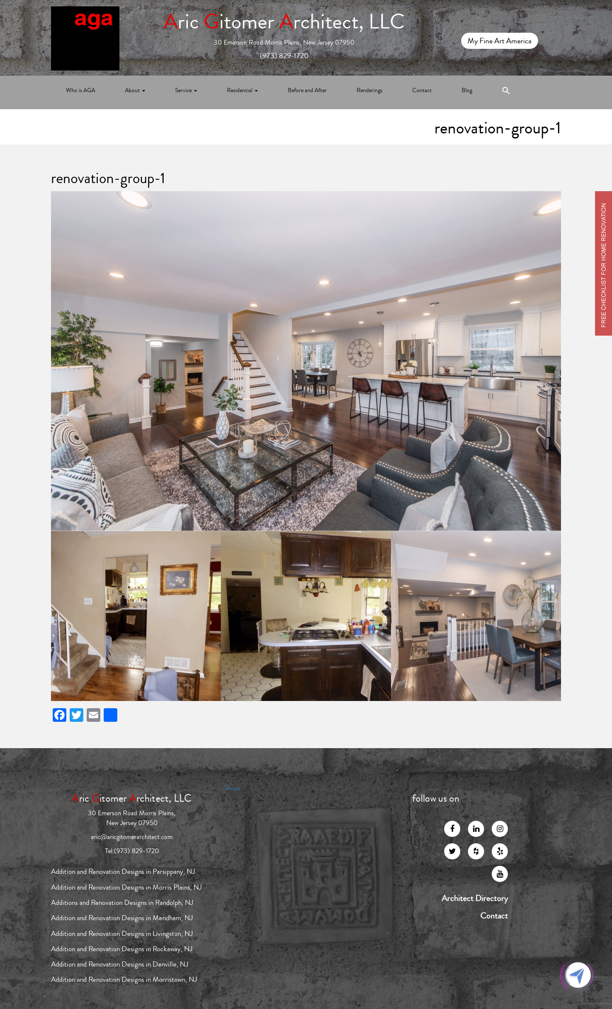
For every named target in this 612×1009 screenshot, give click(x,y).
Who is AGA (80, 90)
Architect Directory (475, 898)
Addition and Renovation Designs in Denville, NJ (119, 964)
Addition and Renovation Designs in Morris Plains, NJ (126, 887)
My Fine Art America (500, 40)
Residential (242, 90)
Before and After (307, 90)
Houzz (232, 788)
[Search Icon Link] (506, 92)
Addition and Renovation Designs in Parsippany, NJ (123, 871)
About (135, 90)
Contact (422, 90)
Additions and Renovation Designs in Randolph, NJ (122, 902)
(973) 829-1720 (284, 55)
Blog (467, 90)
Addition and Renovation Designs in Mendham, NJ (122, 918)
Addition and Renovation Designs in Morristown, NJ (124, 979)
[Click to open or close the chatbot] (578, 975)
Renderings (369, 90)
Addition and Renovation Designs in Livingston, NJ (122, 933)
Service (186, 90)
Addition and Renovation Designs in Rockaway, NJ (122, 949)
